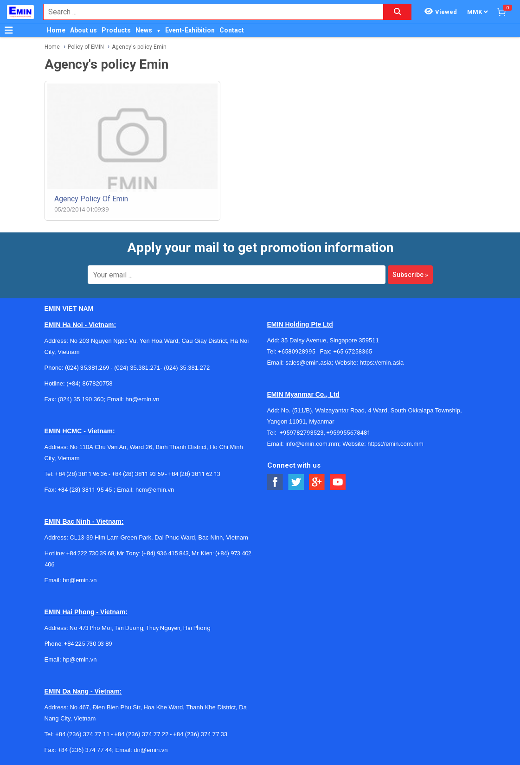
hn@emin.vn (142, 399)
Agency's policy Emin (139, 47)
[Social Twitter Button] (296, 482)
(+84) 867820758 (89, 383)
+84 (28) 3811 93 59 (138, 473)
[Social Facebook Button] (275, 482)
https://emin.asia (382, 362)
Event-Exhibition (190, 30)
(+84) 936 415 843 (165, 553)
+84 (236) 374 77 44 (85, 749)
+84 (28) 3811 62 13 (194, 473)
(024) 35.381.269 (87, 367)
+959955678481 (348, 432)
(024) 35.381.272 (186, 367)
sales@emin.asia (308, 362)
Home (56, 30)
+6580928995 (299, 351)
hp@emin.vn (79, 659)
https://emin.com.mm (395, 443)
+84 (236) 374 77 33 (200, 734)
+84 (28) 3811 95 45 (85, 489)
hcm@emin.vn (154, 489)
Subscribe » (410, 274)
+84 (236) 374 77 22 (141, 734)
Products (116, 30)
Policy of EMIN (86, 47)
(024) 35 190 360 (80, 399)
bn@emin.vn (79, 580)
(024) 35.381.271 (137, 367)
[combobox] (208, 12)
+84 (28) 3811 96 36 (81, 473)
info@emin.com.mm (312, 443)
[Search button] (397, 12)
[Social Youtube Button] (338, 482)
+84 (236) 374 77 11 (82, 734)
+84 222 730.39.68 (90, 553)
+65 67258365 (352, 351)
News (143, 30)
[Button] (9, 30)
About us (83, 30)
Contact (231, 30)
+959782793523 (302, 432)
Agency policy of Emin (91, 198)
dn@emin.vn (150, 749)
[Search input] (208, 12)
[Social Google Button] (317, 482)
